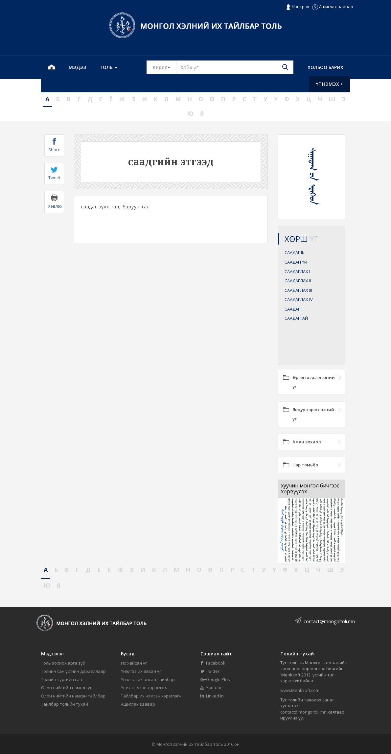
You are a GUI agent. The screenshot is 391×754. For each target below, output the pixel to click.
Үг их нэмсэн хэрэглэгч (144, 688)
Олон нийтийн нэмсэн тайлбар (73, 696)
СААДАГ (294, 252)
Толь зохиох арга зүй (63, 663)
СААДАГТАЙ (296, 318)
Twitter (209, 671)
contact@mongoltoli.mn (329, 621)
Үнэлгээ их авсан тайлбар (148, 679)
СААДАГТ (293, 309)
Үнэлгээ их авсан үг (141, 671)
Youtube (211, 688)
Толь (108, 67)
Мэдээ (77, 67)
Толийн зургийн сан (61, 679)
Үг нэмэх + (329, 84)
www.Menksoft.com (299, 690)
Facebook (212, 663)
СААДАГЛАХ (297, 271)
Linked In (212, 696)
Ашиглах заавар (332, 7)
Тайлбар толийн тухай (64, 704)
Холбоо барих (325, 67)
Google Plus (215, 679)
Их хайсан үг (134, 663)
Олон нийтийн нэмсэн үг (66, 688)
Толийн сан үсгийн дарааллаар (73, 671)
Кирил (164, 67)
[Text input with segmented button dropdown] (234, 67)
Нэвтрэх (297, 7)
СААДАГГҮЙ (296, 262)
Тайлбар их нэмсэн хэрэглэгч (151, 696)
